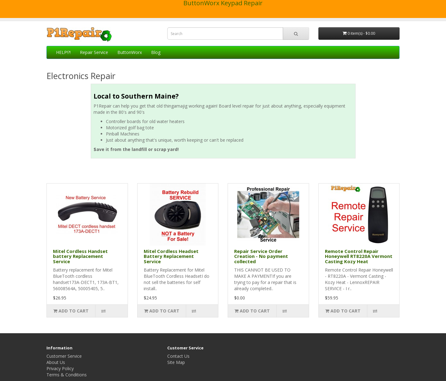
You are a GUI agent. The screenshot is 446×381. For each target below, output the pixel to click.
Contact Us (178, 356)
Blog (155, 52)
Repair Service (94, 52)
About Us (55, 362)
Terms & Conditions (66, 375)
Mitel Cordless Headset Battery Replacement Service (171, 256)
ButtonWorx (129, 52)
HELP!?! (63, 52)
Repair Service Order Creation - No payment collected (261, 256)
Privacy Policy (60, 368)
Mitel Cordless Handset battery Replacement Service (80, 256)
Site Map (176, 362)
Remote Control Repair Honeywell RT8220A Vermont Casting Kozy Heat (358, 256)
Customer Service (64, 356)
